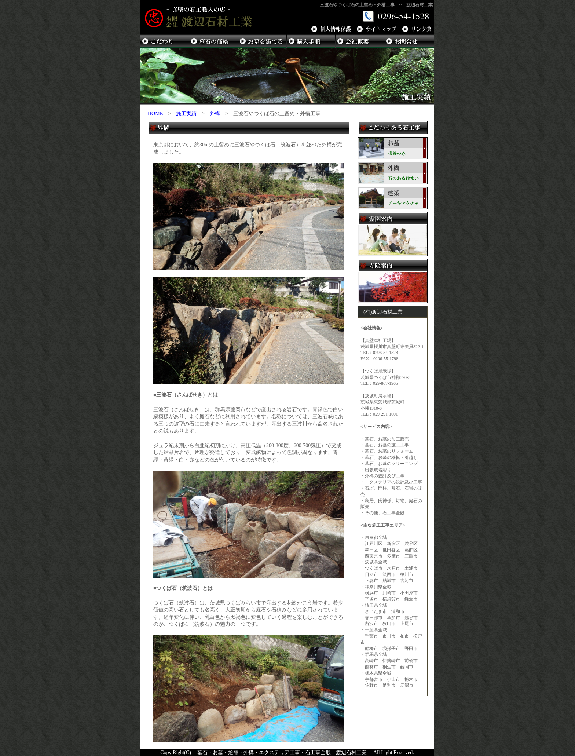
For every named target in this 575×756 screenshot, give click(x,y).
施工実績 (186, 113)
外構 (215, 113)
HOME (155, 113)
